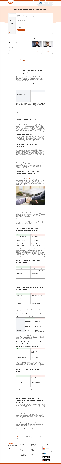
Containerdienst (28, 178)
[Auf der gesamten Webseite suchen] (45, 5)
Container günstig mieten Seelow (22, 59)
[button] (51, 3)
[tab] (12, 15)
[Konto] (46, 3)
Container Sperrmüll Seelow (21, 60)
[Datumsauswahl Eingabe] (25, 27)
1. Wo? (18, 19)
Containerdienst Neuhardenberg (20, 125)
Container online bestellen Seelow (22, 64)
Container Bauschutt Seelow (21, 61)
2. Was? (18, 22)
